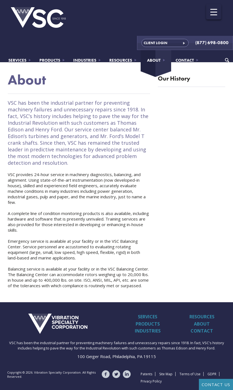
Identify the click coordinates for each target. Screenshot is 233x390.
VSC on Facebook (106, 374)
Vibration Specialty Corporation (34, 323)
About (154, 60)
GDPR (211, 374)
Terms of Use (190, 374)
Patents (146, 374)
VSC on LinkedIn (127, 374)
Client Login (155, 43)
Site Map (166, 374)
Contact (185, 60)
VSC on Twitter (116, 374)
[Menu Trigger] (213, 11)
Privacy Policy (151, 381)
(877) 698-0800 (212, 43)
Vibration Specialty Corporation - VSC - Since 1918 (39, 17)
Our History (174, 78)
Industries (84, 60)
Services (17, 60)
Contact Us (216, 384)
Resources (120, 60)
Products (49, 60)
